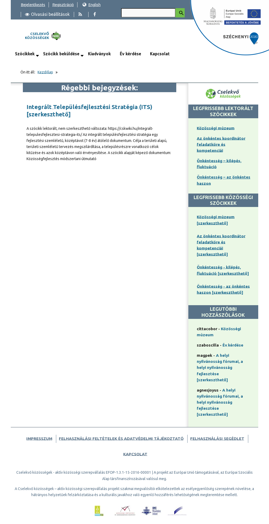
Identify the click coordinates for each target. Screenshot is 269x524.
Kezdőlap (45, 72)
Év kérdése (130, 53)
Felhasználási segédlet (217, 438)
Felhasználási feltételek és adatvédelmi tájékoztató (121, 438)
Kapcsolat (160, 53)
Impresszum (39, 438)
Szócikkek (25, 53)
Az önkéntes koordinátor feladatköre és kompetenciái (221, 144)
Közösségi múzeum (216, 128)
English (91, 4)
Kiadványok (99, 53)
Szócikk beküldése (61, 53)
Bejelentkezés (33, 4)
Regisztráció (63, 4)
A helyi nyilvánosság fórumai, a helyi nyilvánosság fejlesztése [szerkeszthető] (220, 367)
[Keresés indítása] (180, 12)
